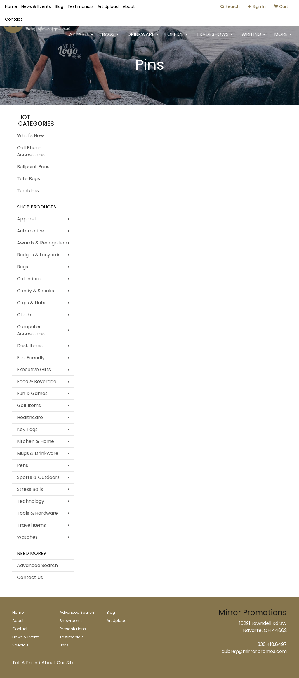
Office (177, 37)
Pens (22, 465)
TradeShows (215, 37)
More (283, 37)
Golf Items (29, 405)
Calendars (29, 278)
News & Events (36, 6)
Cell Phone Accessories (31, 151)
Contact (13, 19)
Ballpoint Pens (33, 166)
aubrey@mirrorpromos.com (254, 651)
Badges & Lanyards (38, 254)
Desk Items (30, 345)
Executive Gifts (34, 369)
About (129, 6)
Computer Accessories (31, 330)
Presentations (73, 629)
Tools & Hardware (37, 513)
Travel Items (31, 525)
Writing (253, 37)
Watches (27, 537)
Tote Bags (28, 178)
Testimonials (80, 6)
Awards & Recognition (42, 242)
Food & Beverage (36, 381)
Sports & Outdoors (38, 477)
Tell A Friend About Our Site (43, 662)
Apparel (81, 37)
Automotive (30, 230)
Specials (20, 645)
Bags (110, 37)
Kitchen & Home (35, 441)
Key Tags (27, 429)
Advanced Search (37, 565)
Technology (30, 501)
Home (11, 6)
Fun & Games (32, 393)
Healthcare (30, 417)
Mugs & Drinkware (37, 453)
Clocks (24, 314)
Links (64, 645)
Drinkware (143, 37)
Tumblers (28, 190)
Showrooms (71, 620)
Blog (59, 6)
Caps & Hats (31, 302)
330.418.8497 (272, 644)
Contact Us (30, 577)
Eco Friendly (31, 357)
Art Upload (108, 6)
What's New (30, 135)
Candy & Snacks (35, 290)
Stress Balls (30, 489)
